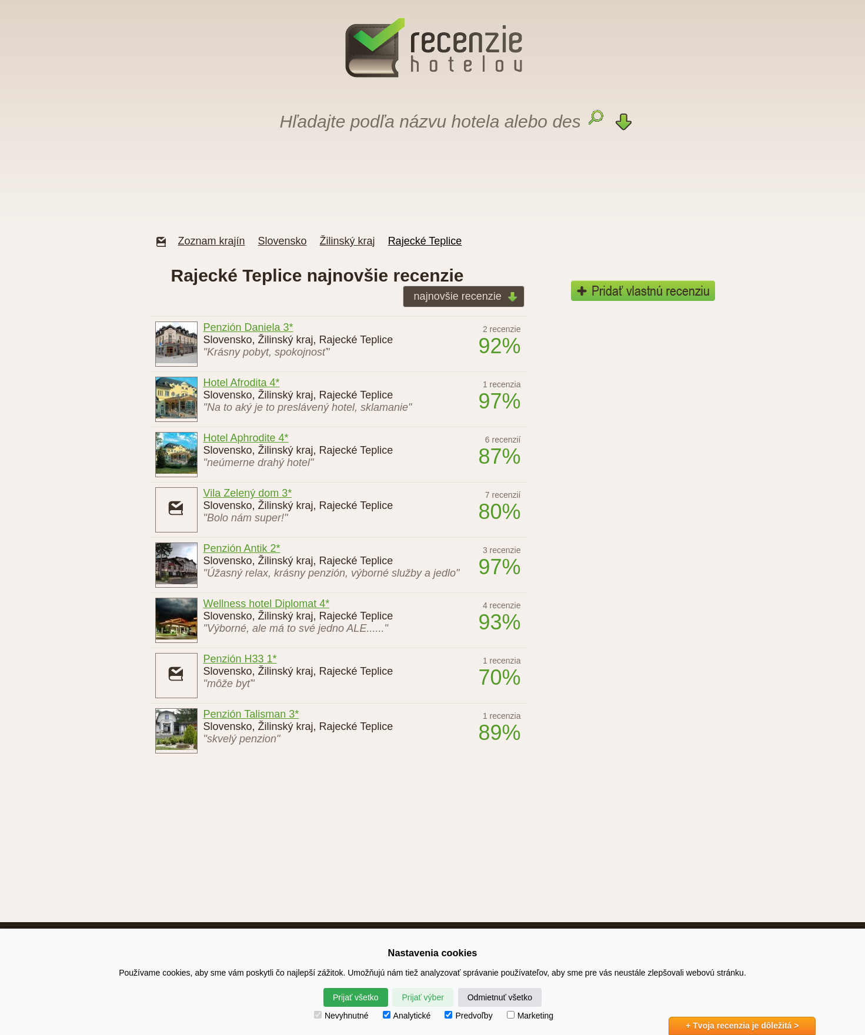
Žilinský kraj (347, 241)
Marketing (530, 1015)
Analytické (407, 1015)
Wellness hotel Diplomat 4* (266, 603)
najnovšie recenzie (462, 297)
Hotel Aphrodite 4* (246, 438)
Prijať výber (422, 997)
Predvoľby (468, 1015)
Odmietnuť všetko (499, 997)
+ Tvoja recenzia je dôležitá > (742, 1025)
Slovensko (282, 241)
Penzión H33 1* (240, 659)
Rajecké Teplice (425, 241)
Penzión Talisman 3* (251, 714)
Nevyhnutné (341, 1015)
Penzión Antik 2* (241, 548)
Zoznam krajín (211, 241)
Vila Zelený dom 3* (247, 493)
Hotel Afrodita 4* (241, 382)
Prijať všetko (356, 997)
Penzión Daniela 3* (248, 327)
